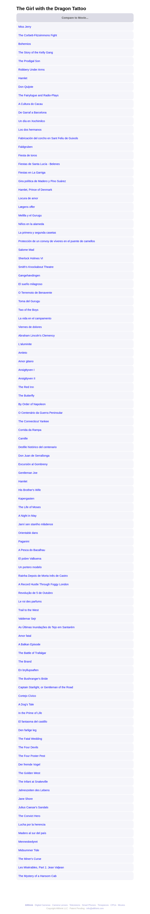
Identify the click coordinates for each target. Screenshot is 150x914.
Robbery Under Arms (31, 69)
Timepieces (103, 905)
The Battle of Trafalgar (32, 653)
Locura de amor (28, 198)
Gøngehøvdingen (29, 275)
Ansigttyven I (26, 369)
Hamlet (22, 78)
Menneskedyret (28, 841)
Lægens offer (26, 206)
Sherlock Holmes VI (30, 258)
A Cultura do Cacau (30, 103)
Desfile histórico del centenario (37, 447)
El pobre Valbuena (29, 558)
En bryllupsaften (28, 670)
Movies (121, 905)
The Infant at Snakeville (33, 781)
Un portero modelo (30, 567)
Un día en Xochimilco (31, 121)
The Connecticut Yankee (33, 421)
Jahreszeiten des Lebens (34, 790)
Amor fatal (24, 635)
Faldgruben (25, 146)
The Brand (24, 661)
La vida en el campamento (34, 318)
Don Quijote (25, 86)
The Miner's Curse (29, 858)
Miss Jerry (24, 26)
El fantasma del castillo (32, 721)
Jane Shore (25, 798)
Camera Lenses (60, 905)
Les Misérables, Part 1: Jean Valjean (41, 867)
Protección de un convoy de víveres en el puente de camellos (56, 241)
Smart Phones (89, 905)
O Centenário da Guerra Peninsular (40, 412)
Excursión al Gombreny (33, 464)
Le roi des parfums (30, 601)
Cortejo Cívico (27, 695)
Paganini (23, 541)
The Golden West (29, 773)
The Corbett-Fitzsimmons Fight (37, 35)
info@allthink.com (95, 908)
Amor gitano (26, 361)
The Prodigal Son (29, 61)
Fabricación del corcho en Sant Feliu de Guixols (48, 138)
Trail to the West (28, 610)
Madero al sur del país (32, 833)
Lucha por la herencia (31, 824)
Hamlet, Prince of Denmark (35, 189)
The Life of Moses (29, 507)
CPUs (113, 905)
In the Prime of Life (30, 713)
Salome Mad (26, 249)
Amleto (22, 352)
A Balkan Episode (29, 644)
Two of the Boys (28, 309)
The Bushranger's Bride (33, 678)
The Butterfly (26, 395)
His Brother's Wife (29, 490)
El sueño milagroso (30, 284)
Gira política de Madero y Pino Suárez (42, 181)
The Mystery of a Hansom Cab (37, 876)
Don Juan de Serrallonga (33, 455)
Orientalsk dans (28, 532)
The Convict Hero (29, 815)
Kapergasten (26, 498)
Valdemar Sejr (27, 618)
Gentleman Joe (28, 472)
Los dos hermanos (29, 129)
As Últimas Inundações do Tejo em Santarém (46, 627)
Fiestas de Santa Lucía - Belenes (39, 164)
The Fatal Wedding (30, 738)
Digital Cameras (43, 905)
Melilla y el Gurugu (30, 215)
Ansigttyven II (26, 378)
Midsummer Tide (28, 850)
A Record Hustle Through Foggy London (43, 584)
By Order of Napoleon (32, 404)
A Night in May (27, 515)
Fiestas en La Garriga (31, 172)
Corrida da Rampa (29, 429)
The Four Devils (28, 747)
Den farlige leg (27, 730)
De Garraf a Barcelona (32, 112)
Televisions (75, 905)
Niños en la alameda (31, 224)
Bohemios (24, 43)
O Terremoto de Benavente (35, 292)
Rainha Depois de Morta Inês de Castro (43, 575)
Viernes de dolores (30, 327)
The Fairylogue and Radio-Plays (38, 95)
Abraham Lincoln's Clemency (36, 335)
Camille (23, 438)
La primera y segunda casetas (37, 232)
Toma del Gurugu (29, 301)
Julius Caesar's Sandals (33, 807)
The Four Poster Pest (31, 755)
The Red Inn (26, 387)
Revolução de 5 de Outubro (35, 592)
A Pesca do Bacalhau (31, 550)
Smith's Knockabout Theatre (36, 266)
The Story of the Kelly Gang (35, 52)
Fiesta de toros (27, 155)
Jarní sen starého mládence (35, 524)
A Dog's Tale (26, 704)
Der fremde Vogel (29, 764)
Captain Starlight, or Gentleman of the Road (45, 687)
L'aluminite (25, 344)
